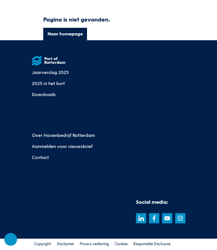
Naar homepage (64, 34)
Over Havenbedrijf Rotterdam (63, 135)
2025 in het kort (48, 83)
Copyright (42, 244)
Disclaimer (65, 244)
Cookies (121, 244)
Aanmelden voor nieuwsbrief (62, 146)
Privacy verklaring (94, 244)
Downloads (44, 94)
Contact (40, 157)
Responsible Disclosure (151, 244)
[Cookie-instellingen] (11, 239)
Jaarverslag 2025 (50, 72)
